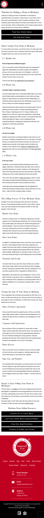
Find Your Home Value (22, 32)
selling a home (29, 403)
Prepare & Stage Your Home (22, 429)
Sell (23, 461)
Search (12, 461)
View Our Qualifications (22, 424)
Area (28, 461)
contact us (16, 389)
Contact (32, 465)
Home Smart (13, 465)
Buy (18, 461)
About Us (23, 465)
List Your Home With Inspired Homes (22, 419)
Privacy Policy (18, 505)
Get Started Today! (22, 37)
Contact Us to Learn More (22, 413)
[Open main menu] (10, 4)
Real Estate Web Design (15, 507)
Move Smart (36, 461)
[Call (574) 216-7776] (42, 4)
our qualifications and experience (24, 80)
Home (5, 461)
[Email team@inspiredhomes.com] (22, 483)
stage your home (25, 178)
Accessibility (26, 505)
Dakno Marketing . (30, 507)
